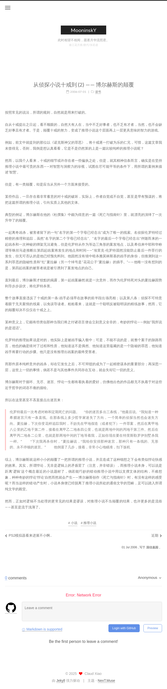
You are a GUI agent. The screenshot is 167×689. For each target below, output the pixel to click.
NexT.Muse (106, 681)
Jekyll (60, 681)
